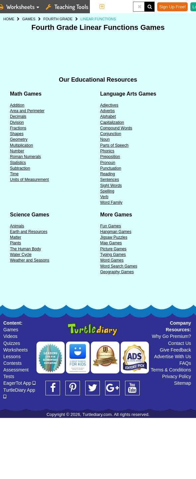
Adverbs (107, 111)
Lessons (12, 356)
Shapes (17, 133)
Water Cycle (21, 254)
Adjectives (109, 105)
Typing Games (113, 254)
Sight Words (111, 185)
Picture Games (113, 249)
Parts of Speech (114, 145)
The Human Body (25, 249)
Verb (104, 197)
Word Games (111, 260)
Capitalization (112, 122)
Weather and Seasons (29, 260)
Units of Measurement (29, 179)
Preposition (110, 156)
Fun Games (110, 226)
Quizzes (11, 343)
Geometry (19, 139)
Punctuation (110, 168)
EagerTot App (19, 383)
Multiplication (21, 145)
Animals (17, 226)
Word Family (111, 202)
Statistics (18, 162)
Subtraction (20, 168)
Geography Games (117, 272)
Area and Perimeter (27, 111)
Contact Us (179, 343)
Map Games (111, 243)
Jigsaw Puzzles (113, 237)
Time (14, 174)
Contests (12, 363)
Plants (15, 243)
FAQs (185, 363)
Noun (105, 139)
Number (17, 151)
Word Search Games (118, 266)
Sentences (109, 179)
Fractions (18, 128)
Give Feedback (175, 350)
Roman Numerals (25, 156)
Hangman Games (115, 231)
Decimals (18, 116)
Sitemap (182, 383)
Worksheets (15, 350)
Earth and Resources (28, 231)
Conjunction (110, 133)
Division (17, 122)
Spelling (107, 191)
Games (10, 329)
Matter (15, 237)
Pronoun (107, 162)
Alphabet (108, 116)
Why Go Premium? (171, 336)
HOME (8, 19)
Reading (107, 174)
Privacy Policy (176, 376)
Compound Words (116, 128)
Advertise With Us (172, 356)
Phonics (107, 151)
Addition (17, 105)
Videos (10, 336)
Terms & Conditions (171, 369)
